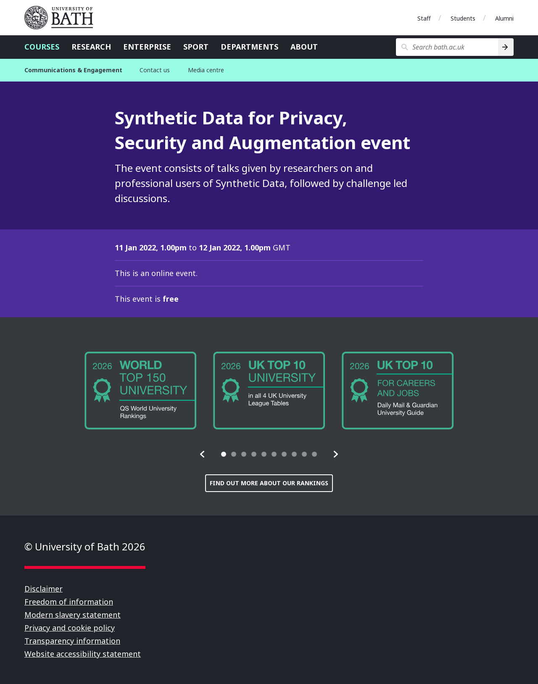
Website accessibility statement (82, 654)
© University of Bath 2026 (84, 546)
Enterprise (147, 47)
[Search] (506, 47)
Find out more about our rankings (269, 483)
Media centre (206, 70)
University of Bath (62, 17)
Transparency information (72, 641)
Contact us (155, 70)
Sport (195, 47)
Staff (424, 18)
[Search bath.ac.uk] (447, 47)
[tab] (223, 454)
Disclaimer (43, 589)
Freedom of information (68, 602)
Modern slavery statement (72, 615)
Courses (41, 47)
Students (463, 18)
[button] (202, 454)
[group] (140, 390)
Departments (249, 47)
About (304, 47)
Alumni (504, 18)
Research (91, 47)
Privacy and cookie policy (69, 628)
